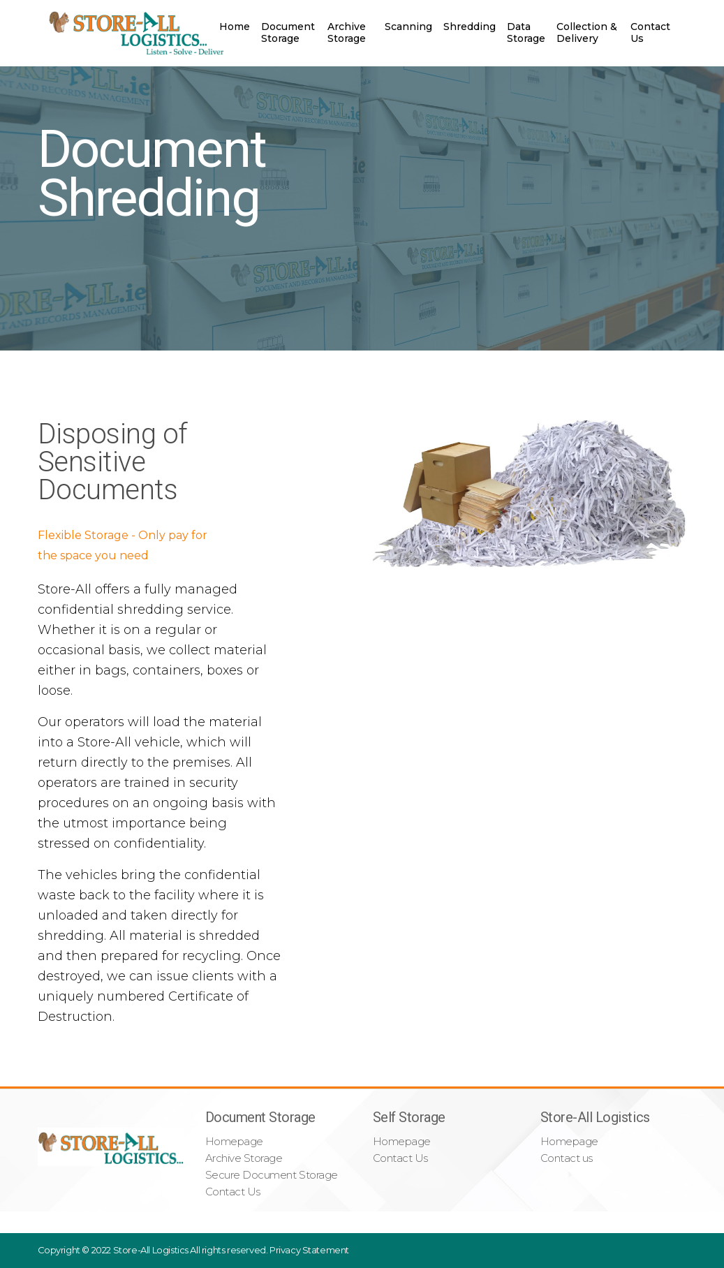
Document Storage (288, 32)
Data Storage (526, 32)
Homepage (234, 1141)
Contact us (566, 1158)
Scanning (408, 26)
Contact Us (650, 32)
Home (234, 26)
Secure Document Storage (271, 1174)
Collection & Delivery (586, 32)
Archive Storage (346, 32)
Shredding (469, 26)
